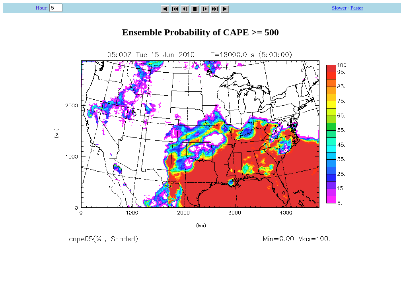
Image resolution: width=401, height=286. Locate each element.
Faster (356, 8)
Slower (339, 8)
